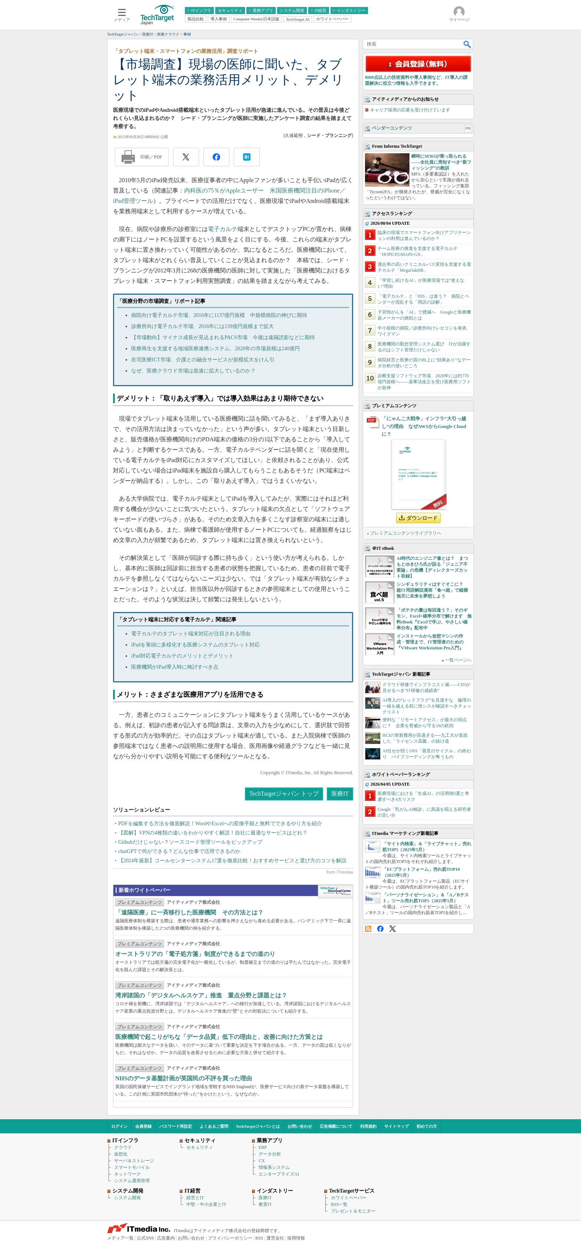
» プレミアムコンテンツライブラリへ (404, 533)
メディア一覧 (120, 1238)
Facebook (380, 929)
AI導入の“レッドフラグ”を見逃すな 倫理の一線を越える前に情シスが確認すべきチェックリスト (426, 706)
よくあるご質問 (214, 1126)
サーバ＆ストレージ (134, 1160)
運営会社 (275, 1238)
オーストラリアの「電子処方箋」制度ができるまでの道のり (195, 954)
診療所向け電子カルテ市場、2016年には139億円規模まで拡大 (202, 326)
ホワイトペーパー (348, 1197)
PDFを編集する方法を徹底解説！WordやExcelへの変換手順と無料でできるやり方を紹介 (220, 823)
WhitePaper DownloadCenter (335, 891)
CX (262, 1160)
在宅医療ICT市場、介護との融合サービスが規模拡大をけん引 (203, 359)
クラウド (123, 1147)
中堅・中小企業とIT (206, 1204)
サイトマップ (396, 1126)
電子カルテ (223, 229)
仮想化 (120, 1154)
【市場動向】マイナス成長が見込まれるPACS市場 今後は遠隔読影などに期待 (223, 337)
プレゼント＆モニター (353, 1211)
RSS (368, 929)
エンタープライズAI (279, 1174)
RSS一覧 (339, 1204)
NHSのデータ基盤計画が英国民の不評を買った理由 (183, 1078)
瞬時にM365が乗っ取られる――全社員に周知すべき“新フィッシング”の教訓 (441, 162)
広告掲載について (336, 1126)
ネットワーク (127, 1174)
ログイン (119, 1126)
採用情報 (296, 1238)
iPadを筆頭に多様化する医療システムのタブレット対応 (195, 645)
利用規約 (368, 1126)
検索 (467, 44)
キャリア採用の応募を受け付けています (410, 110)
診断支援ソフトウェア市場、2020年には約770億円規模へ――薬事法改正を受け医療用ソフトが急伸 (424, 381)
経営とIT (195, 1197)
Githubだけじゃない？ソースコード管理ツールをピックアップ (190, 842)
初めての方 (426, 1126)
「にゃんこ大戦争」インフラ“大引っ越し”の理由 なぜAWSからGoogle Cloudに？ (424, 426)
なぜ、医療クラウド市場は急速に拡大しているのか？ (193, 371)
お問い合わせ (300, 1126)
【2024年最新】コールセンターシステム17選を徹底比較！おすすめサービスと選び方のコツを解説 (232, 860)
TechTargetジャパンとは (258, 1126)
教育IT (265, 1204)
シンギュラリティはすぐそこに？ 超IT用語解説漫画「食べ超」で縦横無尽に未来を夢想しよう (432, 590)
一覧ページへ (458, 660)
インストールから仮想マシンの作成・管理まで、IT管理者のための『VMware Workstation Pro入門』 (430, 642)
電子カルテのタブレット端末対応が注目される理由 (190, 633)
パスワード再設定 (175, 1126)
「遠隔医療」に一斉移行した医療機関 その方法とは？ (189, 912)
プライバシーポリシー (230, 1238)
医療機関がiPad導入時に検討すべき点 (174, 667)
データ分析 (270, 1154)
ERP (263, 1147)
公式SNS (145, 1238)
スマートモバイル (132, 1167)
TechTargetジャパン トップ (284, 793)
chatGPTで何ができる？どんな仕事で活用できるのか (179, 851)
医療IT (340, 793)
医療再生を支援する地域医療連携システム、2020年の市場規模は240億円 (215, 348)
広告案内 (166, 1238)
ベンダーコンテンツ (392, 128)
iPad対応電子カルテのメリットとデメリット (182, 656)
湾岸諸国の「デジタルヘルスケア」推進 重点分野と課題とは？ (201, 995)
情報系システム (274, 1167)
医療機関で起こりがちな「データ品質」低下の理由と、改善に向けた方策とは (219, 1037)
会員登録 (143, 1126)
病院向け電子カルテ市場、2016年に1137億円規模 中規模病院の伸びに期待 (219, 315)
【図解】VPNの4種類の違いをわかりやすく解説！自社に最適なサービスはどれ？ (213, 833)
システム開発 (127, 1197)
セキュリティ (199, 1147)
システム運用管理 (132, 1180)
